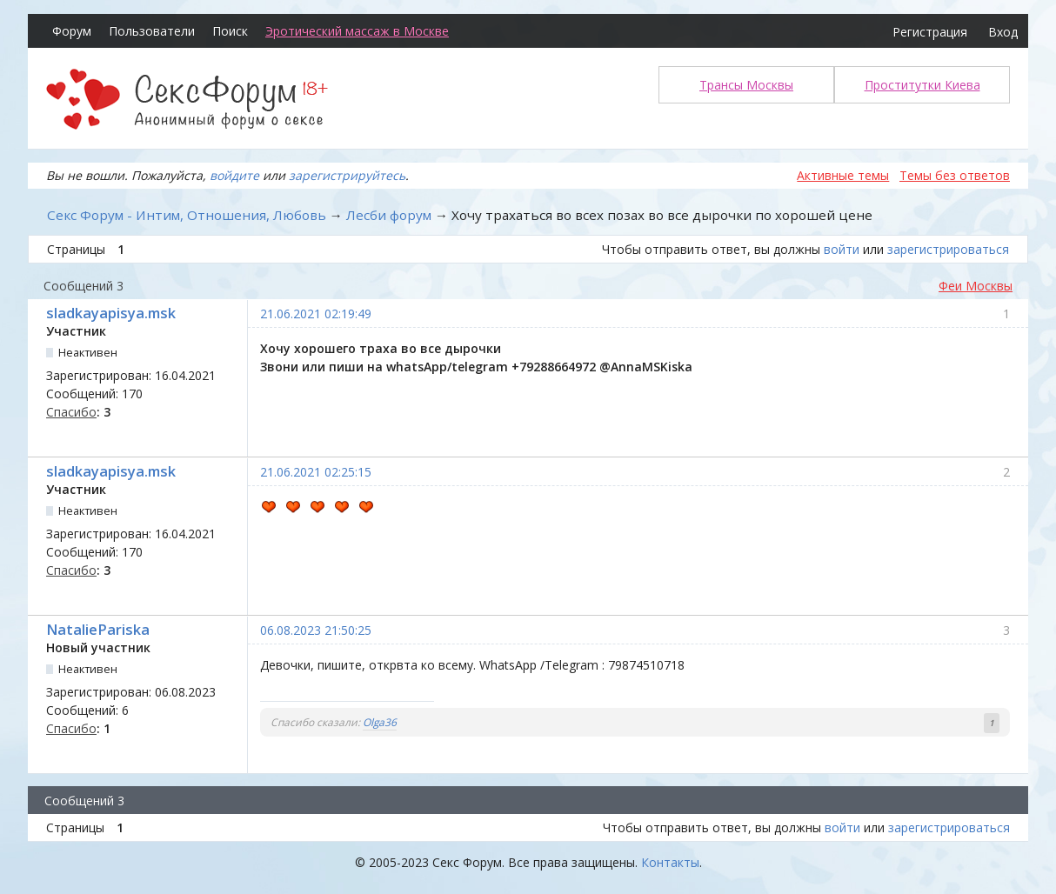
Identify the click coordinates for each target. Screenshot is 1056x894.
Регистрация (929, 31)
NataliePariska (98, 629)
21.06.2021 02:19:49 (315, 313)
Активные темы (843, 175)
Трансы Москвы (746, 85)
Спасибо (71, 412)
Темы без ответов (954, 175)
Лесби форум (388, 215)
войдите (234, 175)
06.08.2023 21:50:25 (315, 630)
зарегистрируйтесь (347, 175)
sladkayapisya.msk (111, 313)
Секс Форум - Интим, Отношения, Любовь (186, 215)
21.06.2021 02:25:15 (315, 472)
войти (841, 249)
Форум (71, 31)
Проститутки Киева (922, 85)
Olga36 (380, 722)
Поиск (230, 31)
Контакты (670, 862)
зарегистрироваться (948, 249)
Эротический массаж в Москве (357, 31)
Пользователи (152, 31)
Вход (1003, 31)
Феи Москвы (976, 285)
